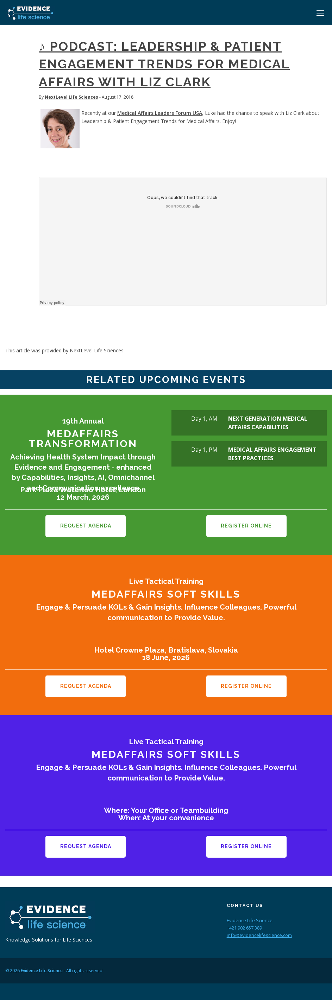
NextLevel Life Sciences (71, 97)
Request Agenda (85, 526)
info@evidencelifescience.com (259, 934)
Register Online (246, 526)
